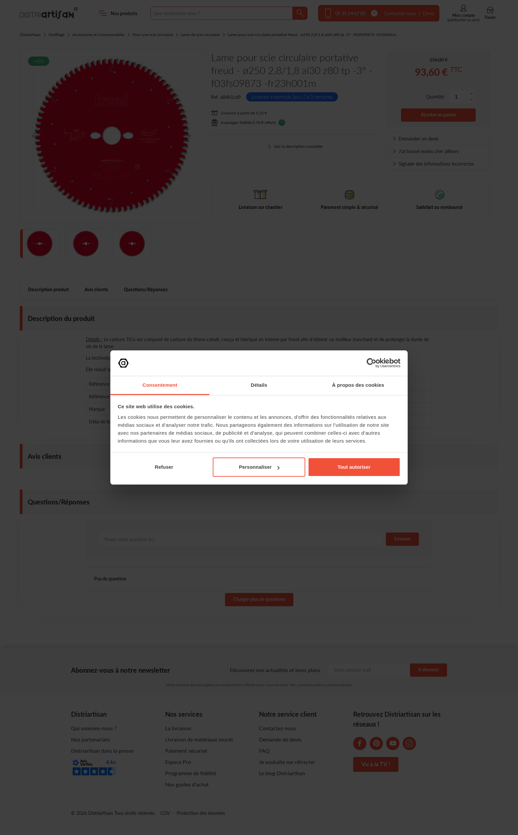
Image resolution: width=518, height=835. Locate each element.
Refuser (164, 467)
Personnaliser (259, 467)
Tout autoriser (354, 467)
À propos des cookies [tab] (358, 385)
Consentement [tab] (159, 385)
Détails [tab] (259, 385)
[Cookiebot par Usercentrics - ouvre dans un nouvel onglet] (371, 363)
